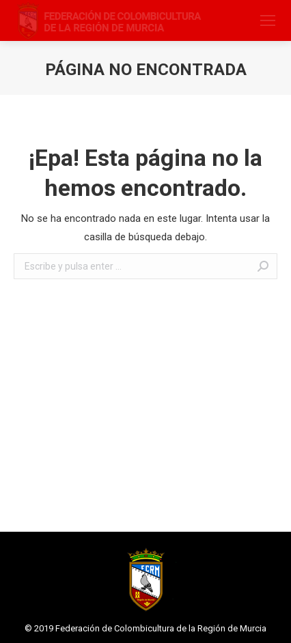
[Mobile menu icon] (267, 20)
